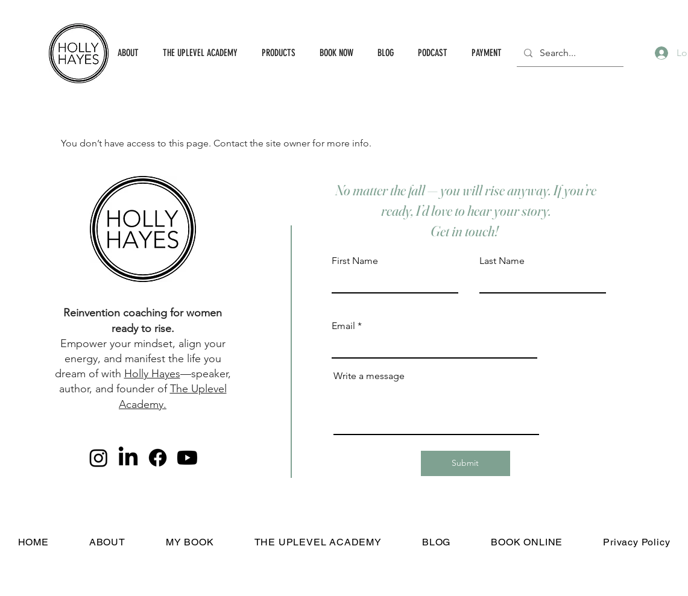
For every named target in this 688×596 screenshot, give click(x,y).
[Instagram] (98, 457)
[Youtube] (187, 457)
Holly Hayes (152, 373)
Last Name (502, 261)
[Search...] (569, 53)
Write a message (369, 376)
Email (343, 326)
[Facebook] (157, 457)
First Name (355, 261)
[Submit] (465, 463)
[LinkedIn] (128, 457)
